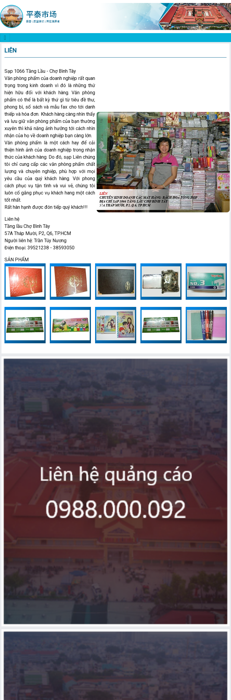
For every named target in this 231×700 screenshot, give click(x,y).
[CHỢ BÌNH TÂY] (5, 37)
